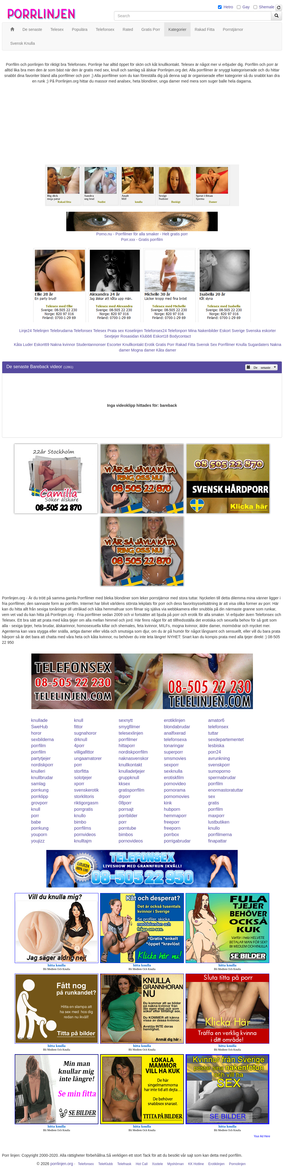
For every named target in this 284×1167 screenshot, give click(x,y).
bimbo (80, 822)
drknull (80, 739)
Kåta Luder (23, 344)
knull (78, 720)
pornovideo (175, 783)
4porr (79, 745)
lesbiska (216, 745)
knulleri (38, 771)
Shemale (266, 7)
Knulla (241, 344)
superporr (173, 752)
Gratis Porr (165, 344)
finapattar (217, 841)
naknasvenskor (134, 758)
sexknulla (173, 771)
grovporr (39, 803)
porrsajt (126, 809)
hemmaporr (175, 815)
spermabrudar (222, 777)
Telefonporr (177, 330)
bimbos (126, 834)
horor (36, 733)
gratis (213, 803)
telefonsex (218, 726)
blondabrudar (177, 726)
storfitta (81, 771)
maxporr (216, 815)
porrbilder (128, 815)
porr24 (214, 752)
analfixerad (175, 733)
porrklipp (39, 796)
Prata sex (115, 330)
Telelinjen (41, 330)
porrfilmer (128, 739)
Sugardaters (258, 344)
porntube (127, 828)
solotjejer (83, 777)
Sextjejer (111, 336)
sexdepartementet (226, 739)
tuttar (213, 733)
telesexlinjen (131, 733)
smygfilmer (129, 726)
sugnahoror (85, 733)
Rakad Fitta (186, 344)
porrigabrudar (177, 841)
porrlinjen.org (61, 1163)
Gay (246, 7)
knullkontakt (130, 764)
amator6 (216, 720)
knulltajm (83, 841)
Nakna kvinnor (62, 344)
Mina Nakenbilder (203, 330)
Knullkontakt (132, 344)
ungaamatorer (88, 758)
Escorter (114, 344)
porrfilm (38, 745)
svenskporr (219, 764)
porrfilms (82, 828)
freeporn (172, 828)
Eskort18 (160, 336)
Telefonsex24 (155, 330)
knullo (80, 815)
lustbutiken (219, 822)
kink (168, 803)
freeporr (171, 822)
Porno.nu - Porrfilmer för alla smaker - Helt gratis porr (142, 234)
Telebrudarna (61, 330)
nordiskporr (42, 764)
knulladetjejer (132, 771)
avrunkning (219, 758)
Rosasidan (129, 336)
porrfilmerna (220, 834)
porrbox (171, 834)
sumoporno (219, 771)
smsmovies (175, 758)
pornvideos (85, 834)
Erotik (150, 344)
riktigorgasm (86, 803)
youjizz (38, 841)
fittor (78, 726)
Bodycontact (180, 336)
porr (78, 764)
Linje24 (25, 330)
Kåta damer (166, 350)
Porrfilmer (226, 344)
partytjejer (40, 758)
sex (211, 796)
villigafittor (84, 752)
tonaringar (174, 745)
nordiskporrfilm (133, 752)
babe (36, 822)
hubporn (172, 809)
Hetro (228, 7)
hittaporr (127, 745)
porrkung (40, 790)
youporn (39, 834)
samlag (38, 783)
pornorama (174, 790)
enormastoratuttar (225, 790)
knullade (39, 720)
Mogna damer (143, 350)
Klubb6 (146, 336)
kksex (124, 783)
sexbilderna (42, 739)
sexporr (171, 764)
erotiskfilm (174, 777)
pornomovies (176, 796)
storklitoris (84, 796)
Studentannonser (91, 344)
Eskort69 (41, 344)
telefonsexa (175, 739)
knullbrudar (42, 777)
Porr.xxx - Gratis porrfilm (142, 239)
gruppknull (129, 777)
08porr (125, 803)
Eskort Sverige (232, 330)
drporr (125, 796)
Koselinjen (134, 330)
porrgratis (83, 809)
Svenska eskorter (261, 330)
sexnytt (126, 720)
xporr (79, 783)
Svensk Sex (206, 344)
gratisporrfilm (131, 790)
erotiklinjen (174, 720)
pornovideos (131, 841)
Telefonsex (82, 330)
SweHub (39, 726)
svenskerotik (86, 790)
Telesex (99, 330)
